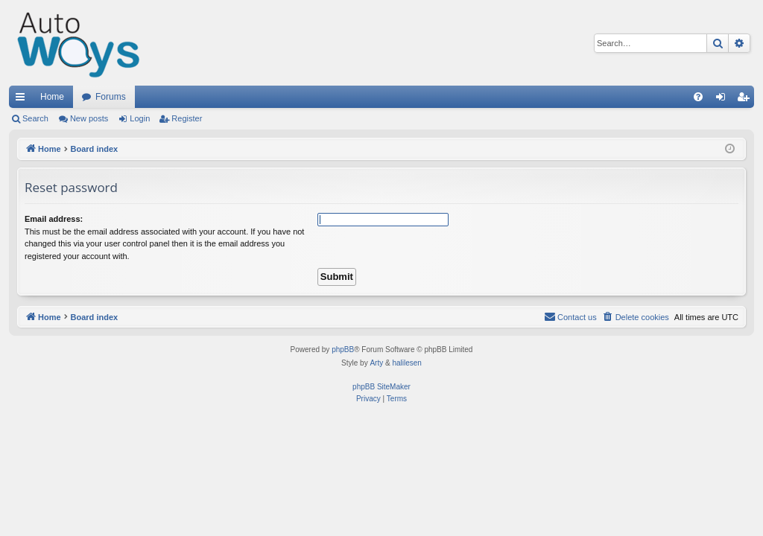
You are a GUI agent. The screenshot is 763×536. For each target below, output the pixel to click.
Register (186, 118)
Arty (376, 363)
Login (140, 118)
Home (52, 97)
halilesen (406, 363)
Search (35, 118)
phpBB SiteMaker (381, 387)
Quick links (23, 100)
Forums (110, 97)
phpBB (343, 349)
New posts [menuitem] (89, 118)
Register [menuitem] (746, 100)
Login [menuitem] (724, 100)
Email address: (54, 218)
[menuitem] (698, 97)
